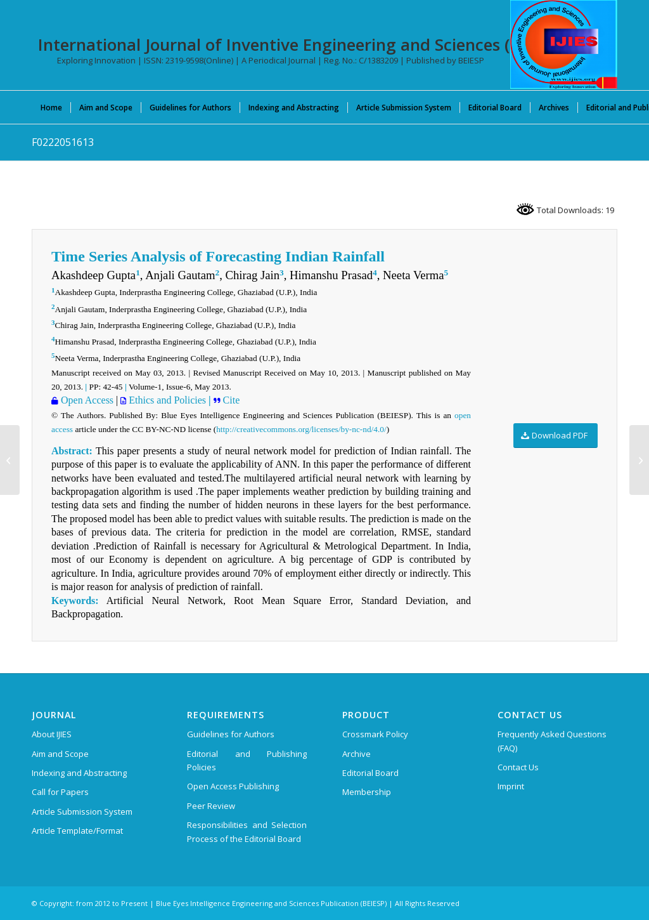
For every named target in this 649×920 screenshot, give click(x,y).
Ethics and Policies (166, 400)
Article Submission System (82, 811)
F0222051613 (63, 142)
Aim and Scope (60, 753)
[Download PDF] (555, 435)
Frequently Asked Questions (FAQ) (552, 740)
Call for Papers (60, 792)
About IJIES (52, 734)
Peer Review (211, 806)
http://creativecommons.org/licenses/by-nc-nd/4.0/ (301, 429)
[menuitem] (51, 107)
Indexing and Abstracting (79, 773)
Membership (366, 792)
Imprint (511, 786)
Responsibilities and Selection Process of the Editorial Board (247, 831)
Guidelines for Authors (230, 734)
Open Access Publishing (233, 786)
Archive (356, 753)
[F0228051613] (10, 460)
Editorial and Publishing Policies (247, 760)
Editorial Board (370, 773)
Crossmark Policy (375, 734)
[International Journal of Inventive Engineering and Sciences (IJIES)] (563, 44)
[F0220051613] (639, 460)
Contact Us (518, 767)
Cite (230, 400)
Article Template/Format (77, 830)
